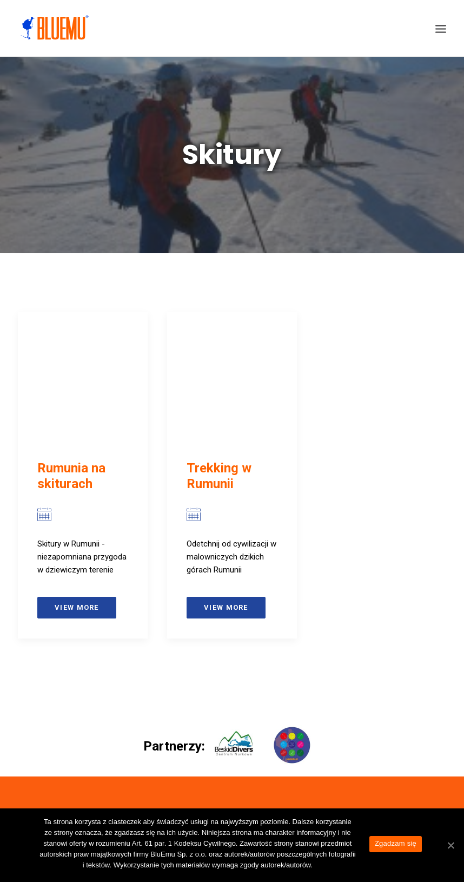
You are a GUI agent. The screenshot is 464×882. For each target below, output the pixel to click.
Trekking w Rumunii (219, 475)
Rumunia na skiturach (71, 475)
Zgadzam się (395, 843)
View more (77, 607)
